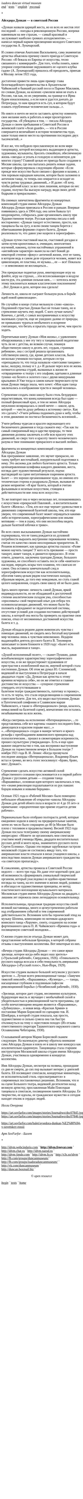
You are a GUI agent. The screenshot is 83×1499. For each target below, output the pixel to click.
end (3, 7)
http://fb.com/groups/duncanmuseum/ (24, 1158)
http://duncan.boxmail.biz (17, 1169)
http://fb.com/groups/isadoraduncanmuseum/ (29, 1162)
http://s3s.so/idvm (67, 1154)
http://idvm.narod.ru (40, 1151)
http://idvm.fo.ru (42, 1154)
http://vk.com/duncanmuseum (20, 1165)
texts (11, 7)
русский (35, 7)
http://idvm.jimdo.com (15, 1154)
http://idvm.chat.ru (13, 1151)
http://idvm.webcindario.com (19, 1147)
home (22, 1183)
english (22, 7)
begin (4, 1183)
